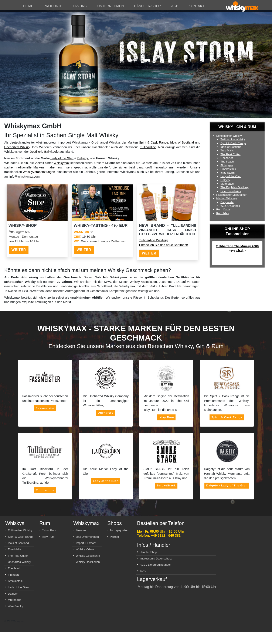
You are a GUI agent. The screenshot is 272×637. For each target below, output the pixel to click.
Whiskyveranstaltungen (39, 172)
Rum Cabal (223, 209)
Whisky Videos (85, 549)
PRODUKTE (53, 6)
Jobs (143, 571)
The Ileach (227, 161)
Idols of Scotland (182, 142)
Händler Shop (148, 552)
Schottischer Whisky (229, 135)
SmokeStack (166, 485)
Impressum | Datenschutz (156, 558)
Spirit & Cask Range (153, 142)
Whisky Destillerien (88, 562)
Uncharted (227, 158)
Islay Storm (228, 172)
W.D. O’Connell (230, 205)
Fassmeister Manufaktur (231, 194)
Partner (114, 536)
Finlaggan (227, 165)
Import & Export (86, 543)
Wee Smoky (15, 606)
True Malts (227, 150)
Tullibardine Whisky (233, 139)
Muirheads (227, 183)
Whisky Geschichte (88, 555)
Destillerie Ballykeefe (44, 151)
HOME (28, 6)
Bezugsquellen (119, 530)
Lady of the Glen (62, 158)
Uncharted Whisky (17, 147)
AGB (174, 6)
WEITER (18, 250)
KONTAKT (196, 6)
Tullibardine (148, 147)
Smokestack (228, 169)
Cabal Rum (49, 530)
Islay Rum (166, 417)
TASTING (80, 6)
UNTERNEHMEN (110, 6)
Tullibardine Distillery (153, 240)
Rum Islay (222, 213)
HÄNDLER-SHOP (147, 6)
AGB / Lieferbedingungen (155, 564)
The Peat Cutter (231, 154)
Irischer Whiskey (226, 198)
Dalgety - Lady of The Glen (226, 485)
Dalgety (83, 158)
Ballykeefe (227, 202)
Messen (81, 530)
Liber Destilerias (231, 191)
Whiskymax (61, 163)
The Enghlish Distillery (235, 187)
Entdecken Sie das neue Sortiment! (163, 245)
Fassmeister (45, 408)
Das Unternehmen (87, 536)
